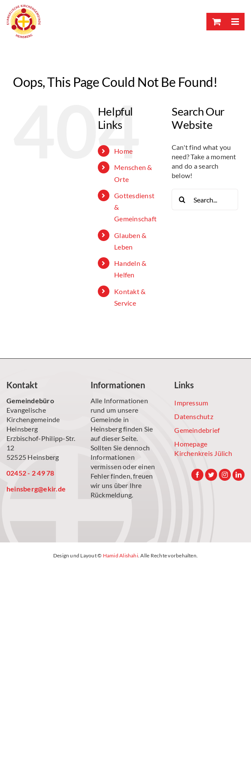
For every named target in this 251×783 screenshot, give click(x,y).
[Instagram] (225, 475)
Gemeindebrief (197, 430)
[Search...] (205, 199)
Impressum (191, 403)
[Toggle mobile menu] (235, 21)
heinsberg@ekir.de (36, 489)
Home (123, 151)
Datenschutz (193, 416)
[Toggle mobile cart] (215, 21)
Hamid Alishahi (120, 555)
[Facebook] (197, 475)
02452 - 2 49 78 (30, 473)
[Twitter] (211, 475)
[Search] (182, 199)
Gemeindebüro (30, 400)
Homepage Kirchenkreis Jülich (203, 448)
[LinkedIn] (239, 475)
